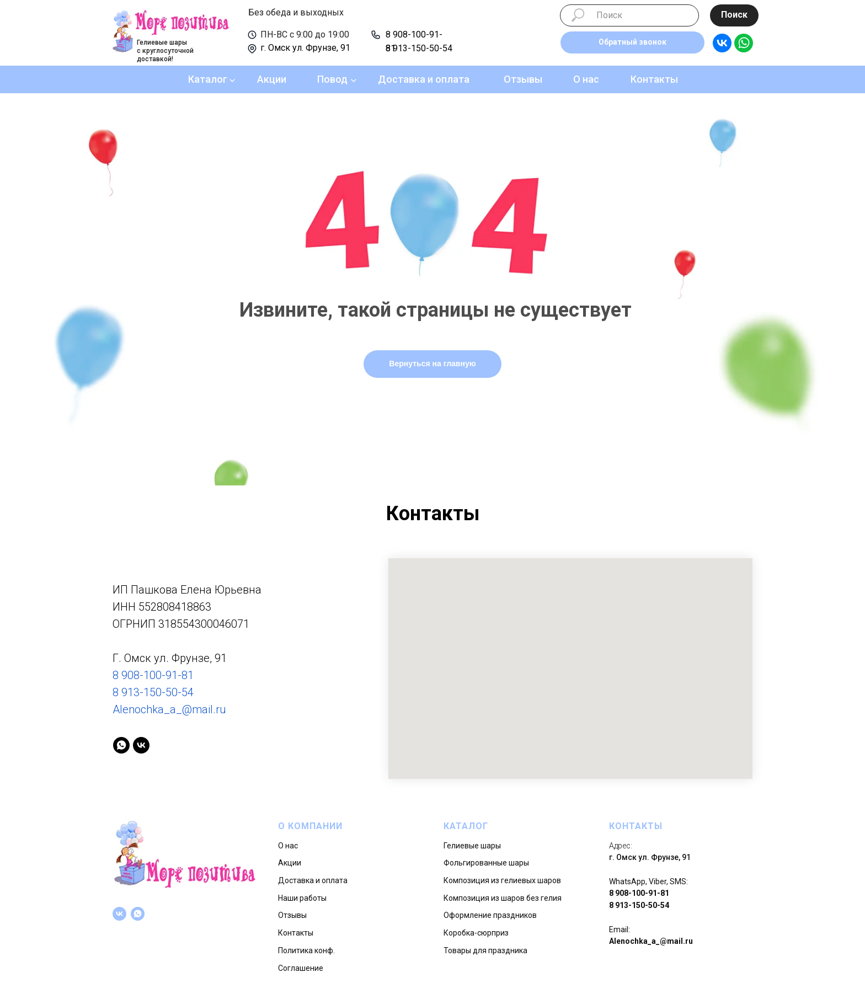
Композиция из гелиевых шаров (502, 880)
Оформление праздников (490, 915)
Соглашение (300, 968)
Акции (271, 79)
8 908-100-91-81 (153, 675)
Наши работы (302, 898)
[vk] (141, 745)
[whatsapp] (121, 745)
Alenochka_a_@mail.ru (169, 709)
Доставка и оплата (423, 79)
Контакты (654, 79)
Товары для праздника (485, 950)
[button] (632, 42)
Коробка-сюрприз (476, 932)
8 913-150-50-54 (419, 48)
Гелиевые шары (472, 845)
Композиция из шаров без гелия (503, 898)
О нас (586, 79)
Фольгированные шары (486, 862)
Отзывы (523, 79)
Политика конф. (306, 950)
